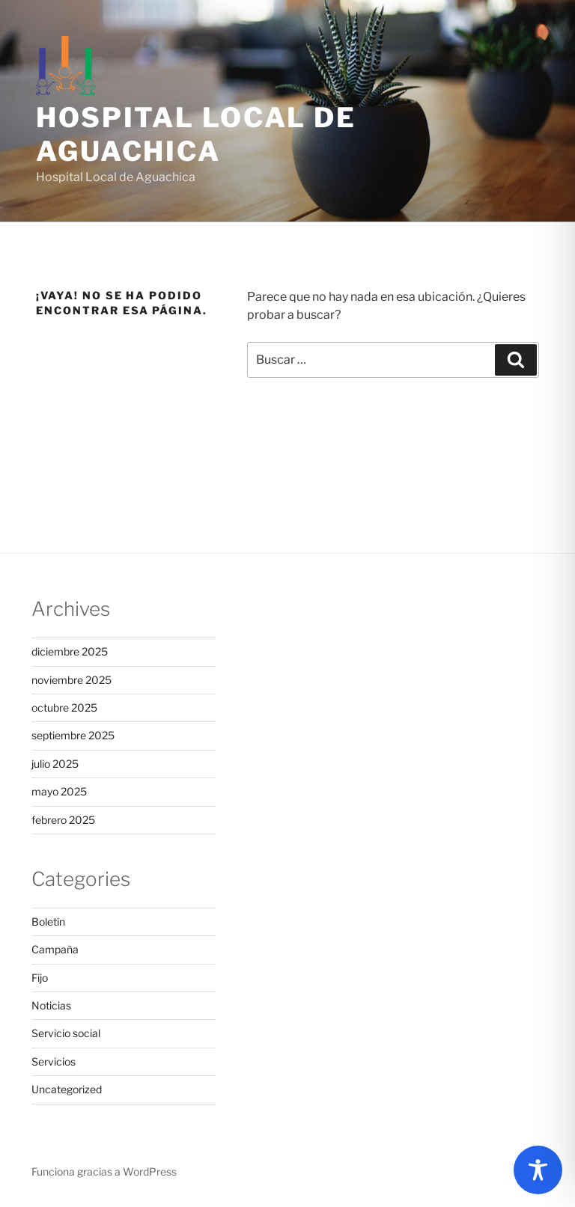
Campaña (55, 949)
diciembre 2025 (69, 651)
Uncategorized (66, 1089)
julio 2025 (55, 763)
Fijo (39, 977)
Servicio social (65, 1033)
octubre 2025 (64, 707)
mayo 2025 (59, 791)
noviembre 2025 (71, 679)
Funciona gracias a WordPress (104, 1171)
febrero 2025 (63, 819)
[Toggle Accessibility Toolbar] (538, 1170)
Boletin (48, 921)
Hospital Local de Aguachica (196, 134)
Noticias (51, 1005)
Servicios (53, 1061)
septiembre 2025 (73, 735)
